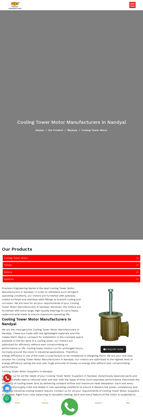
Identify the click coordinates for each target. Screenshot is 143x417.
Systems (9, 279)
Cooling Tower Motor (16, 258)
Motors (72, 130)
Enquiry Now (113, 349)
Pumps (8, 265)
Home (40, 130)
